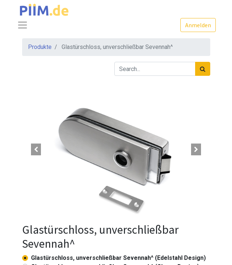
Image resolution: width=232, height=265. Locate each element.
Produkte (40, 46)
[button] (36, 149)
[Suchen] (202, 69)
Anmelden (198, 25)
